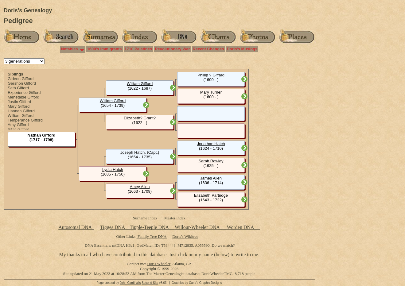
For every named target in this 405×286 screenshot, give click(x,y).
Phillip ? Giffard (210, 75)
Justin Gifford (19, 101)
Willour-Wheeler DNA (198, 227)
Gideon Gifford (20, 78)
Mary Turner (211, 92)
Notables (69, 49)
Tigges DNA (112, 227)
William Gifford (20, 115)
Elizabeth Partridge (211, 195)
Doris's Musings (242, 49)
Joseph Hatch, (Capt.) (139, 152)
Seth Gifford (18, 88)
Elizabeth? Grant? (140, 118)
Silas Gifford (18, 129)
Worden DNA (241, 227)
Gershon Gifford (22, 83)
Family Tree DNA (152, 236)
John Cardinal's (130, 282)
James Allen (211, 178)
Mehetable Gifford (23, 97)
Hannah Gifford (21, 111)
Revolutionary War (172, 49)
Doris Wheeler (158, 263)
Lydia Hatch (112, 169)
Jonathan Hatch (211, 143)
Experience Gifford (24, 92)
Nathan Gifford (42, 135)
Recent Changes (208, 49)
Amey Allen (140, 186)
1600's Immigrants (104, 49)
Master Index (174, 218)
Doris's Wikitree (185, 236)
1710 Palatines (138, 49)
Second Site (150, 282)
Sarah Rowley (211, 161)
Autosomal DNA (76, 227)
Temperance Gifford (25, 120)
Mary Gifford (18, 106)
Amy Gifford (18, 124)
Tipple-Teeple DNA (149, 227)
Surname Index (145, 218)
